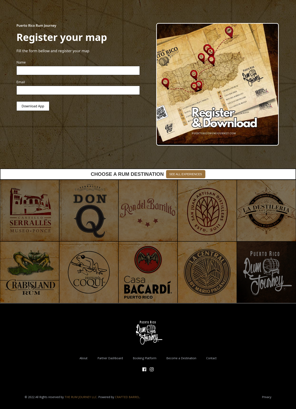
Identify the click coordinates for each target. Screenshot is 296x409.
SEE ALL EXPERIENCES (185, 174)
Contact (211, 358)
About (84, 358)
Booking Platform (144, 358)
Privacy (266, 397)
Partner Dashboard (110, 358)
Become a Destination (181, 358)
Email (20, 82)
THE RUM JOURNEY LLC (81, 397)
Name (21, 62)
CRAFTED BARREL (127, 397)
